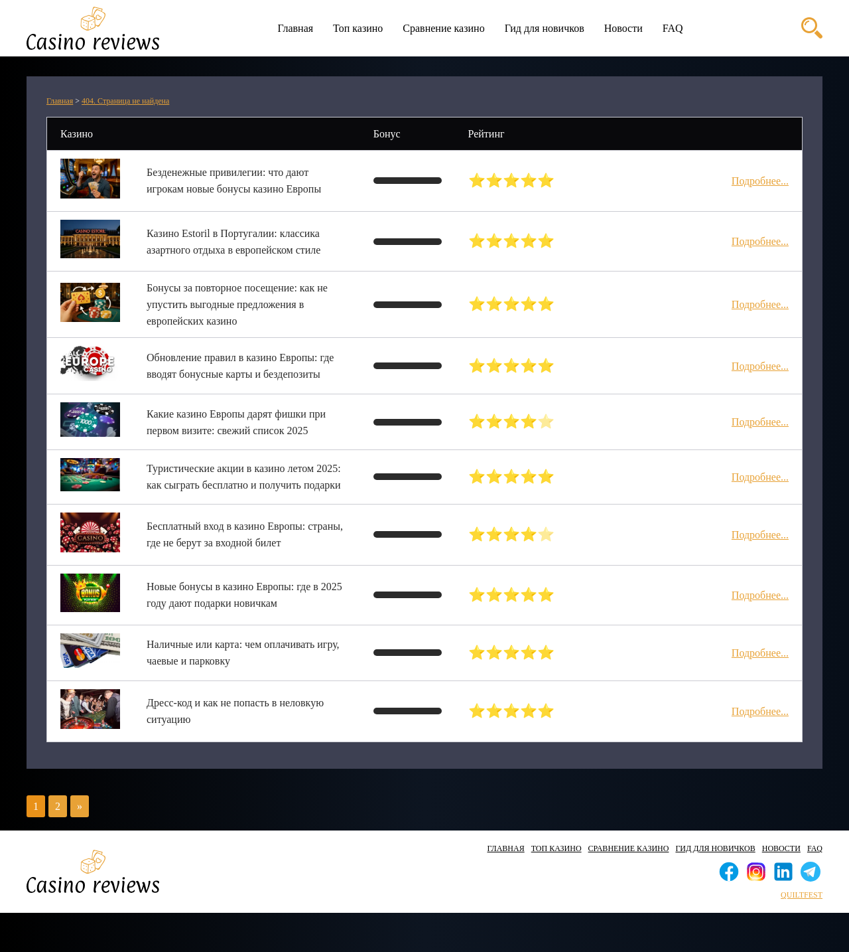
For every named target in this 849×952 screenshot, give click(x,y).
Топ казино (358, 28)
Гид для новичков (544, 28)
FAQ (673, 28)
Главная (295, 28)
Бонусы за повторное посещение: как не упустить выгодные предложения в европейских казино (237, 304)
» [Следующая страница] (79, 806)
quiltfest (801, 895)
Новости (623, 28)
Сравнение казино (443, 28)
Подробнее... (760, 181)
